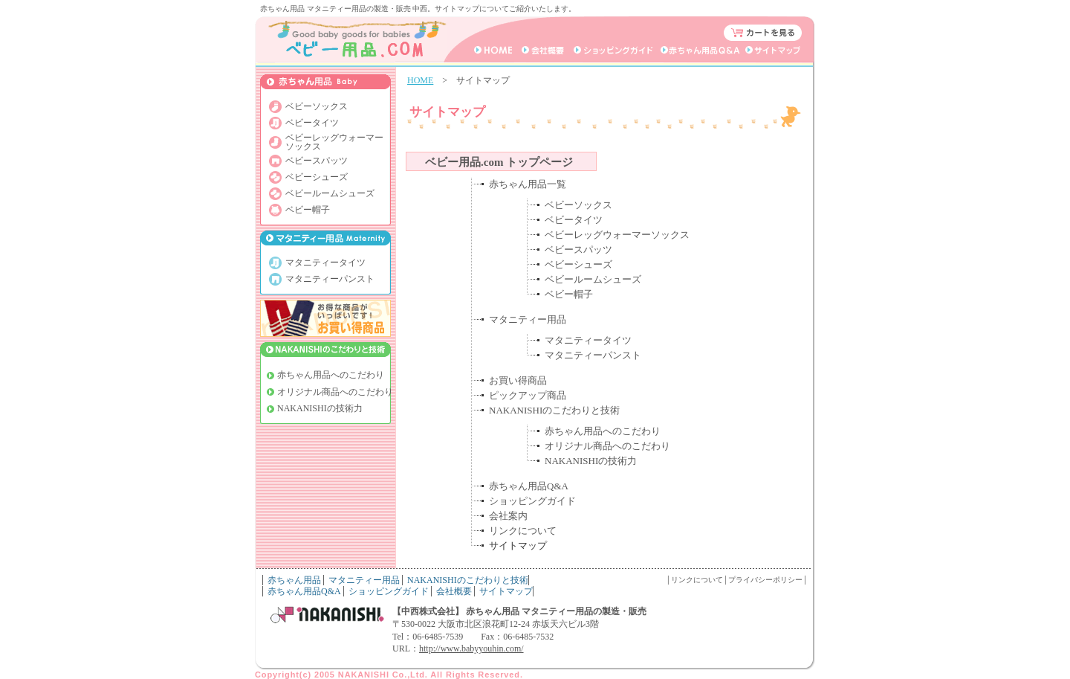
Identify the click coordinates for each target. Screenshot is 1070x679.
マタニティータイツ (588, 340)
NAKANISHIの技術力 (591, 460)
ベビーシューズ (578, 264)
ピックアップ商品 (527, 395)
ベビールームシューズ (593, 279)
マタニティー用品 (527, 319)
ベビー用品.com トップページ (499, 162)
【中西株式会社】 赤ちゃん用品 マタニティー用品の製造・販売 (519, 611)
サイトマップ (506, 591)
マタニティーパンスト (593, 355)
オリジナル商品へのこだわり (607, 445)
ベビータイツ (574, 219)
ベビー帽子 (569, 294)
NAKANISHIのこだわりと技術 (554, 410)
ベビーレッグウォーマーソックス (617, 234)
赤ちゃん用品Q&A (528, 486)
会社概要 (454, 591)
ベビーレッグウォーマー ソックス (334, 142)
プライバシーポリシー (765, 580)
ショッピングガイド (532, 500)
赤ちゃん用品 (294, 580)
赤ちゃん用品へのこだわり (603, 431)
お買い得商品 (518, 380)
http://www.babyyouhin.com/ (471, 648)
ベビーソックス (578, 204)
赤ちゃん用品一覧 (527, 184)
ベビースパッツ (578, 249)
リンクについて (523, 530)
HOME (420, 80)
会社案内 (508, 515)
